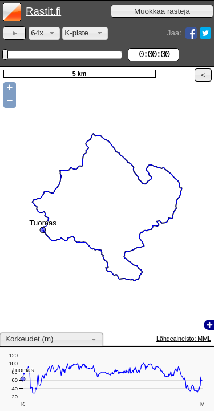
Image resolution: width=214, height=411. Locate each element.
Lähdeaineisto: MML (183, 338)
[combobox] (44, 33)
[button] (162, 11)
